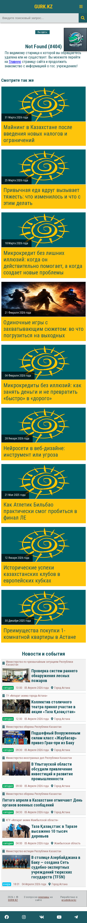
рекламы (43, 897)
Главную (15, 61)
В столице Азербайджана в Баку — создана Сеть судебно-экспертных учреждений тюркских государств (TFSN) (55, 867)
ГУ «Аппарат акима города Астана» (26, 695)
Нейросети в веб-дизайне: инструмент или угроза (34, 451)
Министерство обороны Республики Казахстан (33, 726)
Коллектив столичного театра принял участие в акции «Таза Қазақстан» (53, 706)
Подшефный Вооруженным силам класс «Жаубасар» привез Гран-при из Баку (55, 738)
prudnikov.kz (68, 900)
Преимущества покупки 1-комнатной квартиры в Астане (39, 633)
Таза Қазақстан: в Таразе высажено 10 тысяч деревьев (54, 831)
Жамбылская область (67, 843)
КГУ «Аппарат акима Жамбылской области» (32, 820)
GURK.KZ (43, 6)
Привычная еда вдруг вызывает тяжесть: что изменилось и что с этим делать (42, 196)
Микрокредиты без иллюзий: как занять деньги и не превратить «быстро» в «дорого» (42, 392)
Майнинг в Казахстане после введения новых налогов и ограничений (37, 133)
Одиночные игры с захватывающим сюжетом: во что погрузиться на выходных (43, 329)
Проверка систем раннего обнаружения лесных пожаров (54, 675)
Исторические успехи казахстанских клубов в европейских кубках (31, 574)
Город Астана (62, 687)
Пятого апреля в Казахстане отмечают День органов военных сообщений (42, 802)
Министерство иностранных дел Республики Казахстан (39, 758)
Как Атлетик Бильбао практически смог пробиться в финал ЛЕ (40, 511)
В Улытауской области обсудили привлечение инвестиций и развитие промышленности (52, 771)
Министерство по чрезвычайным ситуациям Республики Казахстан (39, 663)
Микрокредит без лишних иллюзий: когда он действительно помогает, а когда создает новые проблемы (42, 263)
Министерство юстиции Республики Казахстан (33, 851)
